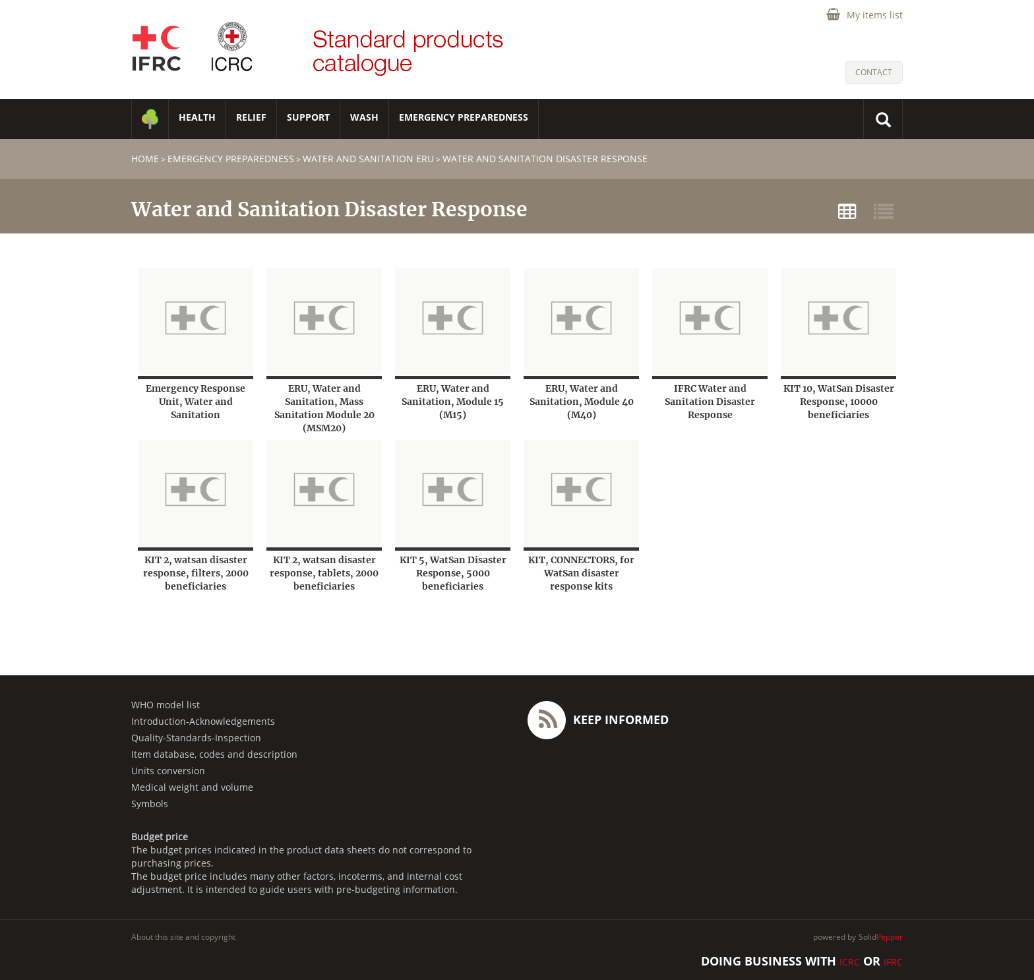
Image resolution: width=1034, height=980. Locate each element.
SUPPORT (308, 117)
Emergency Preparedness (463, 117)
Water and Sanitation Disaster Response (545, 158)
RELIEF (251, 117)
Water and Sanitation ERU (368, 158)
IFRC (893, 962)
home (145, 158)
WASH (364, 117)
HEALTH (197, 117)
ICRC (849, 962)
